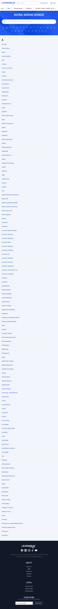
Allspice (4, 183)
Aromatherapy (6, 401)
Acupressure (5, 80)
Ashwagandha (6, 460)
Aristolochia (5, 393)
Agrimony (4, 132)
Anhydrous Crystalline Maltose (10, 314)
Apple (3, 354)
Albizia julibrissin (6, 144)
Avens (3, 512)
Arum (3, 433)
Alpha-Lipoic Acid (7, 207)
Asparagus (5, 468)
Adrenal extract (6, 100)
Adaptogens (5, 88)
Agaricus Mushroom (8, 120)
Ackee (3, 68)
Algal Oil (4, 167)
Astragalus (5, 488)
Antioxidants (5, 342)
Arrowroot (5, 409)
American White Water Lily (9, 266)
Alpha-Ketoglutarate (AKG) (10, 199)
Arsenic (4, 413)
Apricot (4, 369)
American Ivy (6, 251)
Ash (3, 453)
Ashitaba (4, 456)
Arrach (4, 405)
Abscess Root (6, 45)
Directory (43, 8)
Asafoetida (5, 437)
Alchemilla (5, 148)
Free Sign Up (44, 3)
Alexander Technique (8, 160)
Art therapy (5, 421)
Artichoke (4, 429)
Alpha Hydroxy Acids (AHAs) (10, 191)
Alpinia (4, 215)
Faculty (29, 576)
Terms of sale (29, 588)
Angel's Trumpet (6, 302)
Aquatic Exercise (6, 377)
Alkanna (4, 179)
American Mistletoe (7, 255)
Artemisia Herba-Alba (8, 425)
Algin (3, 171)
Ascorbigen (5, 449)
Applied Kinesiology (7, 365)
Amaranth (5, 219)
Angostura (5, 310)
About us (29, 566)
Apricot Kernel (6, 373)
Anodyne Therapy (7, 330)
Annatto (4, 326)
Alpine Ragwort (6, 211)
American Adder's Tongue (9, 227)
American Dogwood (7, 235)
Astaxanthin (5, 484)
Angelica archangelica (8, 306)
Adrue (3, 104)
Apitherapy (5, 346)
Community (37, 8)
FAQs (29, 569)
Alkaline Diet (5, 175)
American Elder (6, 239)
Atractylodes (5, 500)
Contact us (29, 571)
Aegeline (4, 108)
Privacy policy (29, 591)
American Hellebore (7, 247)
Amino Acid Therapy (8, 270)
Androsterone (6, 298)
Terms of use (29, 586)
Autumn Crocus (6, 508)
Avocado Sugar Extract (8, 524)
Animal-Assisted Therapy (9, 318)
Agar (3, 116)
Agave (4, 124)
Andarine (4, 274)
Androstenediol (6, 286)
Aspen (3, 480)
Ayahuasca (5, 528)
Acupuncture (5, 84)
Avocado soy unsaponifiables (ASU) (12, 520)
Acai (3, 57)
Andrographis (6, 282)
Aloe (3, 187)
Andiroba (4, 278)
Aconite (4, 72)
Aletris (3, 156)
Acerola (4, 61)
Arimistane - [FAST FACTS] (9, 389)
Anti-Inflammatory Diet (8, 334)
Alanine (4, 140)
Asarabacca (5, 441)
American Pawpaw (7, 259)
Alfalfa (4, 164)
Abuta (3, 49)
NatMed (48, 8)
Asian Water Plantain (8, 464)
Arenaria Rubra (6, 385)
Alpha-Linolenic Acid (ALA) (9, 203)
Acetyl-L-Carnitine (7, 65)
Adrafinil (4, 96)
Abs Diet (4, 41)
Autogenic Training (7, 504)
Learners (29, 573)
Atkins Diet (5, 492)
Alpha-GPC (5, 195)
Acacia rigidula (6, 53)
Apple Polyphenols (7, 361)
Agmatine (4, 128)
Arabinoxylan (6, 381)
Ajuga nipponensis (7, 136)
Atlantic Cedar (6, 496)
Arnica (4, 397)
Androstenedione (7, 290)
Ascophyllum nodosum (8, 445)
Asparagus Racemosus (8, 472)
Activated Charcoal (7, 76)
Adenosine (5, 92)
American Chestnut (7, 231)
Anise (3, 322)
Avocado (4, 516)
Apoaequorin (5, 350)
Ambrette (4, 223)
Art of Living (5, 417)
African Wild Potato (7, 112)
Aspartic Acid (6, 476)
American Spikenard (8, 262)
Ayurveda (4, 532)
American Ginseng (7, 243)
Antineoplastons (6, 338)
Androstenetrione (7, 294)
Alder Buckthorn (6, 152)
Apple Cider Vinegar (7, 358)
